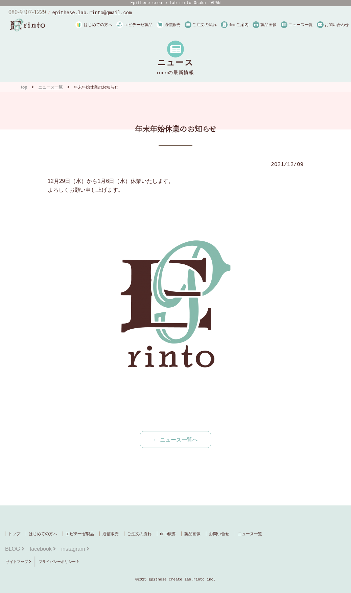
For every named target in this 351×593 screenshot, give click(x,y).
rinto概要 (168, 533)
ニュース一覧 (297, 24)
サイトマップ (18, 562)
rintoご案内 (235, 24)
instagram (75, 549)
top (24, 87)
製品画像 (265, 24)
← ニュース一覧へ (175, 440)
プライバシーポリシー (59, 562)
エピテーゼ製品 (134, 24)
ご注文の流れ (201, 24)
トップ (14, 533)
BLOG (14, 549)
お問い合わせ (333, 24)
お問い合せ (219, 533)
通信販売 (169, 24)
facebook (43, 549)
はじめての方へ (98, 24)
